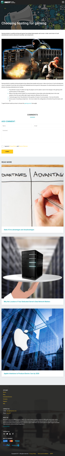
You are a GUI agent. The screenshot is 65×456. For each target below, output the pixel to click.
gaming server (27, 103)
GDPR (51, 453)
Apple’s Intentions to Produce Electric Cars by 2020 (21, 373)
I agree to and (16, 146)
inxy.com (9, 413)
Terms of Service (23, 146)
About (4, 392)
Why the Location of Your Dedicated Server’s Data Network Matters (27, 302)
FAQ (4, 403)
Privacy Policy (13, 146)
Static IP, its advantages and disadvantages (19, 230)
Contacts (5, 399)
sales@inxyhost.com (11, 410)
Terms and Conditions (43, 453)
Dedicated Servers (7, 396)
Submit (7, 151)
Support (5, 401)
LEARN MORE (6, 426)
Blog (4, 394)
